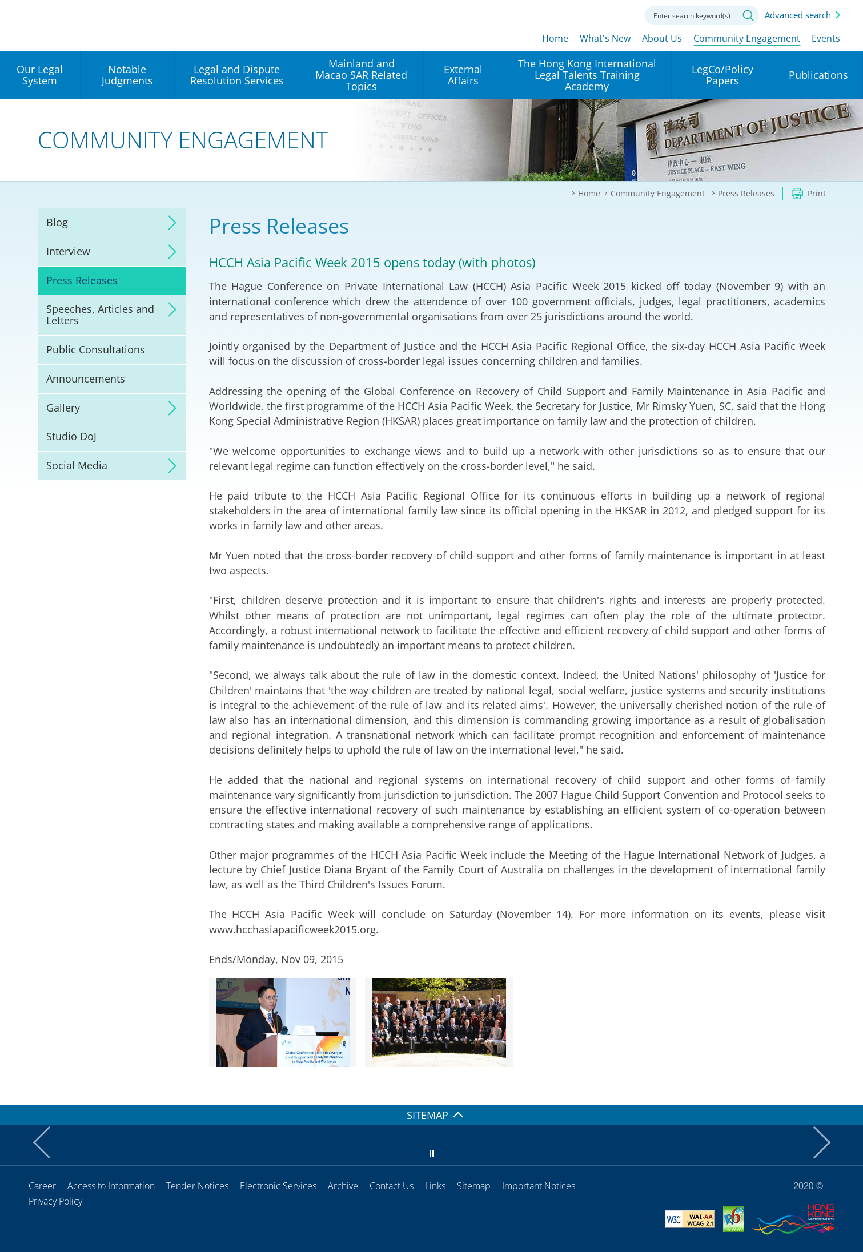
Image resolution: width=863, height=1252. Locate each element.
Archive (343, 1185)
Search (748, 15)
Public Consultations (95, 349)
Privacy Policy (55, 1201)
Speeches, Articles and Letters (100, 314)
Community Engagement (746, 38)
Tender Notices (197, 1185)
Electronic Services (278, 1185)
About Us (662, 38)
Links (435, 1185)
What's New (605, 38)
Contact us (622, 14)
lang (559, 14)
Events (826, 38)
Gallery (63, 407)
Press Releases (82, 280)
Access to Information (111, 1185)
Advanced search (798, 15)
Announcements (85, 378)
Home (555, 38)
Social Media (76, 465)
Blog (57, 222)
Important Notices (538, 1185)
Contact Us (392, 1185)
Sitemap (474, 1185)
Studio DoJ (71, 436)
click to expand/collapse (169, 222)
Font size (590, 14)
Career (42, 1185)
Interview (68, 251)
